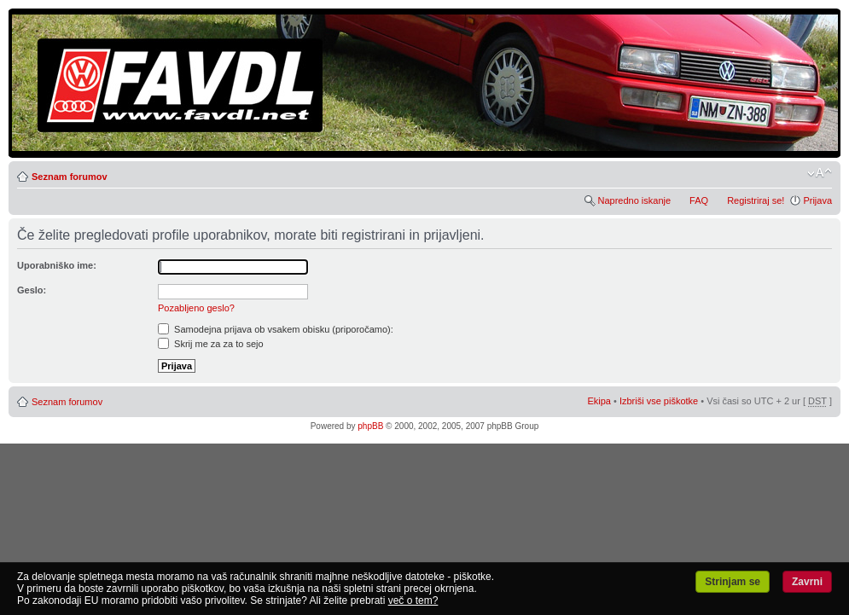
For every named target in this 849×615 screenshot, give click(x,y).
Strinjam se (732, 582)
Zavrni (807, 582)
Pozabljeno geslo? (196, 308)
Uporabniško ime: (56, 265)
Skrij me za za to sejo (211, 344)
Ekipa (599, 401)
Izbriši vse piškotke (660, 401)
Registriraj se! (755, 200)
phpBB (370, 426)
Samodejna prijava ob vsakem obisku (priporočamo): (275, 329)
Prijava (817, 200)
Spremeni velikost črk (819, 173)
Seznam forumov (70, 176)
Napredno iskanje (634, 200)
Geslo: (31, 290)
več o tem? (413, 600)
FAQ (698, 200)
